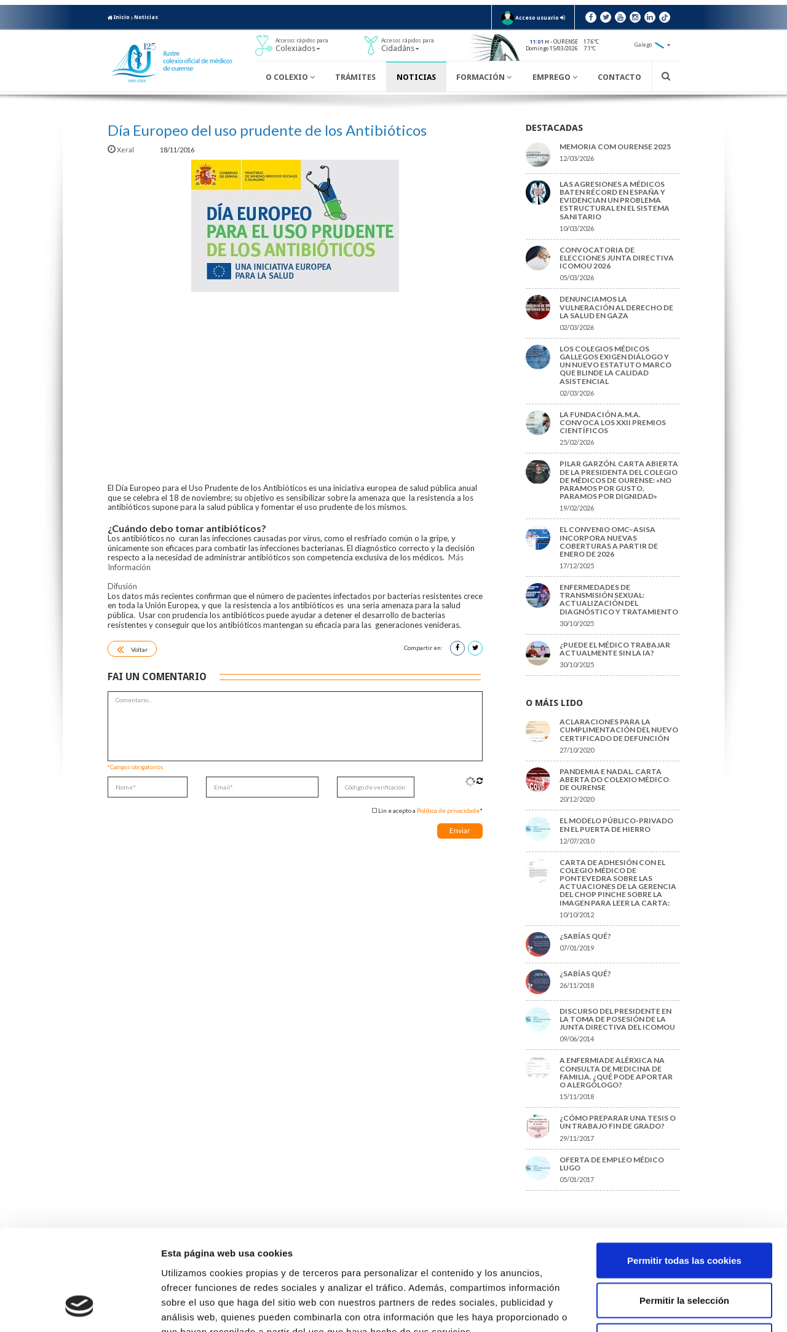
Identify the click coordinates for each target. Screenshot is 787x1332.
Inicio (119, 17)
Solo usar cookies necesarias (684, 1251)
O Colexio (290, 77)
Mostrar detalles (661, 1308)
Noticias (146, 17)
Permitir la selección (684, 1211)
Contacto (619, 77)
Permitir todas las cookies (684, 1171)
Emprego (554, 77)
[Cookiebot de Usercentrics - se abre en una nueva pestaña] (79, 1308)
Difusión (122, 586)
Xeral (121, 150)
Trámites (355, 77)
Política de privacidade (448, 810)
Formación (484, 77)
